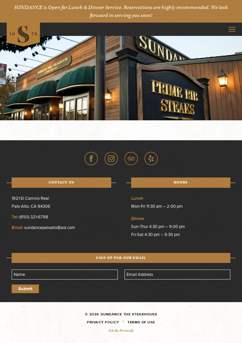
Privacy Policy (103, 322)
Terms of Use (141, 322)
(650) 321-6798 (33, 217)
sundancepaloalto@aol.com (49, 227)
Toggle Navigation (232, 29)
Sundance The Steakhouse (23, 35)
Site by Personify (121, 330)
